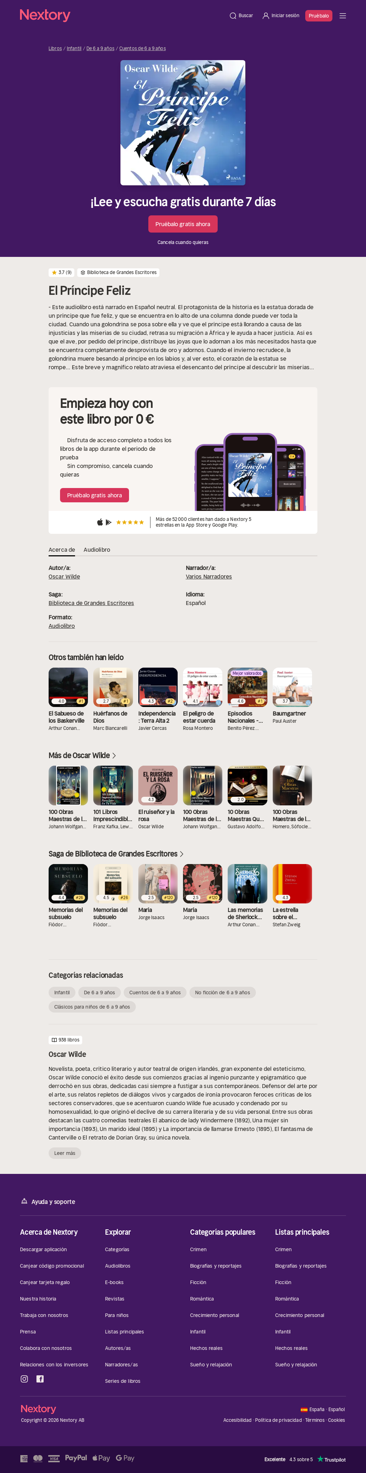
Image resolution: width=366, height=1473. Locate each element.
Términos (315, 1420)
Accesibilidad (237, 1420)
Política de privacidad (278, 1420)
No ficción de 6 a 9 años (222, 992)
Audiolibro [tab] (97, 549)
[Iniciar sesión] (280, 15)
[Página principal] (122, 15)
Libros (55, 49)
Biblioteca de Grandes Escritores (91, 602)
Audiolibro (62, 625)
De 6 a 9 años (100, 49)
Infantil (74, 49)
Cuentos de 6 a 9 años (142, 49)
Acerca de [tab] (62, 549)
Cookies (336, 1420)
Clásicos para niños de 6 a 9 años (92, 1007)
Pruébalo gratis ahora (182, 224)
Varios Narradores (209, 576)
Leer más (64, 1153)
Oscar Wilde (64, 576)
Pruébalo (319, 16)
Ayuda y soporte (47, 1201)
